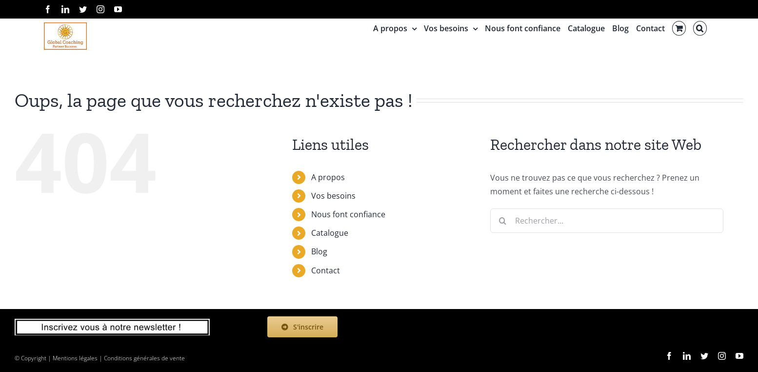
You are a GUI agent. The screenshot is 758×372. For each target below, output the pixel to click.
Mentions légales (75, 358)
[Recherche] (502, 220)
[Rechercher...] (606, 220)
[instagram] (722, 356)
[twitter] (704, 356)
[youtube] (739, 356)
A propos (328, 177)
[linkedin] (687, 356)
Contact (325, 270)
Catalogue (329, 232)
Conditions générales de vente (144, 358)
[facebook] (669, 356)
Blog (319, 251)
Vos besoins (333, 195)
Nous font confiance (348, 214)
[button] (700, 28)
